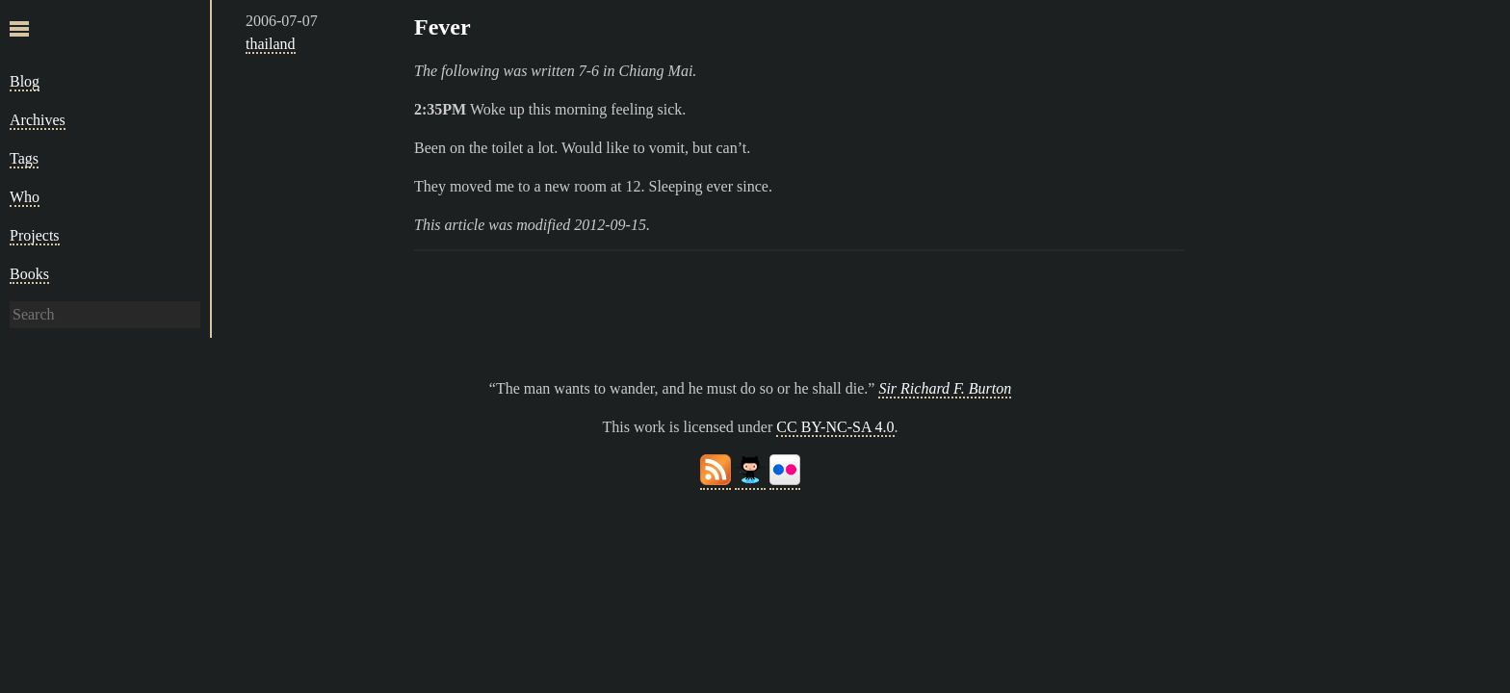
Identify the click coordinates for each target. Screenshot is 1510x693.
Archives (37, 120)
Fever (442, 26)
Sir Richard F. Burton (944, 388)
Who (24, 197)
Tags (24, 158)
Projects (35, 235)
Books (29, 274)
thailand (271, 44)
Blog (24, 81)
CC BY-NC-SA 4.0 (835, 427)
